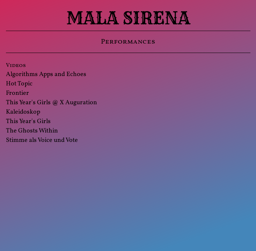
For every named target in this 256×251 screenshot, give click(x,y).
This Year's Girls (28, 121)
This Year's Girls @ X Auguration (51, 102)
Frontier (17, 93)
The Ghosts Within (32, 131)
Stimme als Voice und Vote (42, 140)
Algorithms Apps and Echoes (46, 74)
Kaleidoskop (23, 112)
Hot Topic (19, 83)
